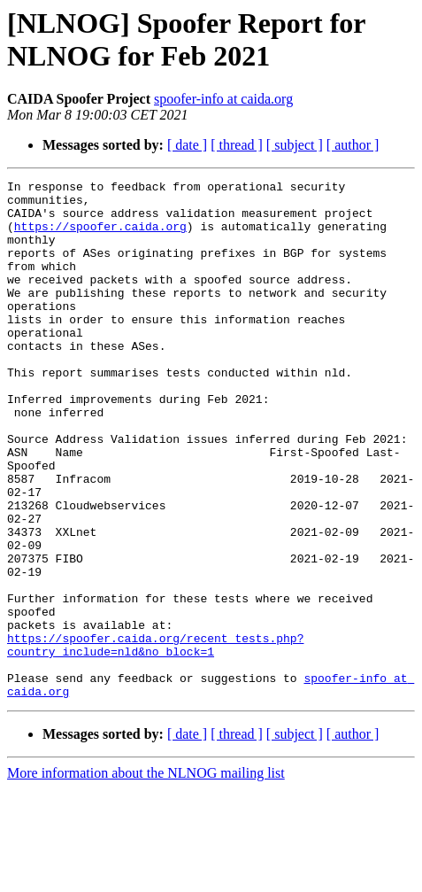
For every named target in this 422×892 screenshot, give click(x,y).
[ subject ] (294, 144)
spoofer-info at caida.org (223, 98)
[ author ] (353, 144)
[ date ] (187, 144)
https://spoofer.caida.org (100, 236)
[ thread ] (237, 144)
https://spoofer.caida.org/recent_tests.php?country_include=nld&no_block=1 (155, 739)
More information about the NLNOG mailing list (146, 876)
